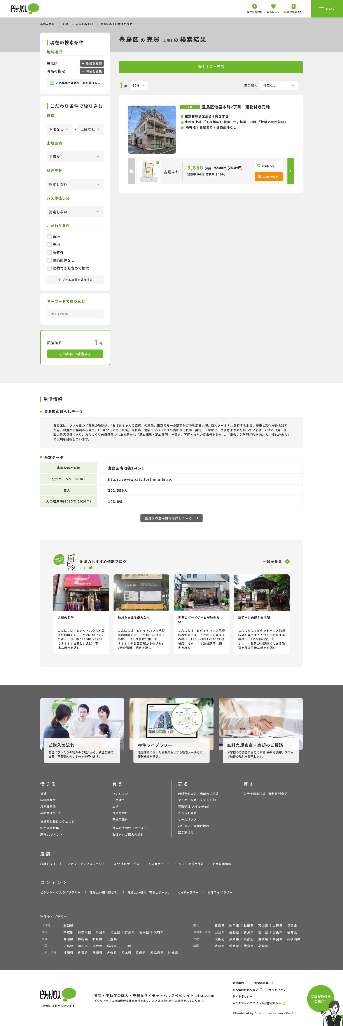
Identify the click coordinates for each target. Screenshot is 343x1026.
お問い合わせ (268, 176)
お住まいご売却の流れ (193, 826)
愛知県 (68, 939)
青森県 (220, 925)
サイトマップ (277, 989)
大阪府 (220, 939)
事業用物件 (120, 819)
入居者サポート (159, 864)
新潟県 (249, 932)
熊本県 (126, 952)
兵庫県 (234, 939)
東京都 (68, 932)
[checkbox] (131, 171)
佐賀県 (83, 952)
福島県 (292, 925)
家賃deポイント (51, 834)
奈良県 (278, 939)
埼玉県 (115, 932)
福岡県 (68, 952)
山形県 (278, 925)
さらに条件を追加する (75, 280)
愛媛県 (234, 946)
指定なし (269, 85)
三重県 (112, 939)
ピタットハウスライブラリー (60, 892)
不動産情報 (48, 24)
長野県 (234, 932)
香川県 (220, 946)
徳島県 (249, 946)
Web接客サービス (127, 864)
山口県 (126, 946)
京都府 (249, 939)
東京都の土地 (85, 24)
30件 (136, 85)
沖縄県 (173, 952)
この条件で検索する (75, 353)
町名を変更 (93, 71)
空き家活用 (186, 832)
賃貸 (43, 793)
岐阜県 (97, 939)
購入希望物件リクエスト (129, 828)
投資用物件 (120, 813)
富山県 (278, 932)
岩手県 (234, 925)
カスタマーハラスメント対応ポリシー (257, 1003)
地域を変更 (93, 63)
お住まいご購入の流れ (128, 834)
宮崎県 (141, 952)
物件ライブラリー (220, 892)
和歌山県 (294, 939)
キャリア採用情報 (191, 864)
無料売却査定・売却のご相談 (198, 793)
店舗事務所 (48, 800)
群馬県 (130, 932)
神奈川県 (84, 932)
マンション (120, 793)
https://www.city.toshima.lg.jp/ (140, 479)
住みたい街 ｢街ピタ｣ (104, 892)
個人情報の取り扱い (246, 989)
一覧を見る (272, 561)
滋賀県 (263, 939)
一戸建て (118, 800)
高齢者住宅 (48, 813)
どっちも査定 (187, 813)
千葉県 (101, 932)
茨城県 (159, 932)
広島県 (68, 946)
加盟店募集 (261, 983)
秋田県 (249, 925)
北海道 (68, 925)
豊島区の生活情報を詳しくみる (171, 518)
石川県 (263, 932)
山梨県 (220, 932)
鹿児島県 (157, 952)
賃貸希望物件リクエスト (57, 821)
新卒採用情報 (222, 864)
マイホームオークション (195, 800)
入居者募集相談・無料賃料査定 (265, 793)
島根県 (112, 946)
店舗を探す (48, 864)
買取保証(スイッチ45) (194, 806)
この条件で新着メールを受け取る (74, 83)
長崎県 (97, 952)
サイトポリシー (243, 996)
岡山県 (83, 946)
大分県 (112, 952)
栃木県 (144, 932)
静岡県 (83, 939)
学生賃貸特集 (49, 828)
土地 (65, 24)
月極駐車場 (48, 806)
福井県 (292, 932)
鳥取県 (97, 946)
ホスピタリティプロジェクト (85, 864)
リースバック (187, 819)
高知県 (263, 946)
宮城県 (263, 925)
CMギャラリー (188, 892)
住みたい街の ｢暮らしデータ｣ (149, 892)
